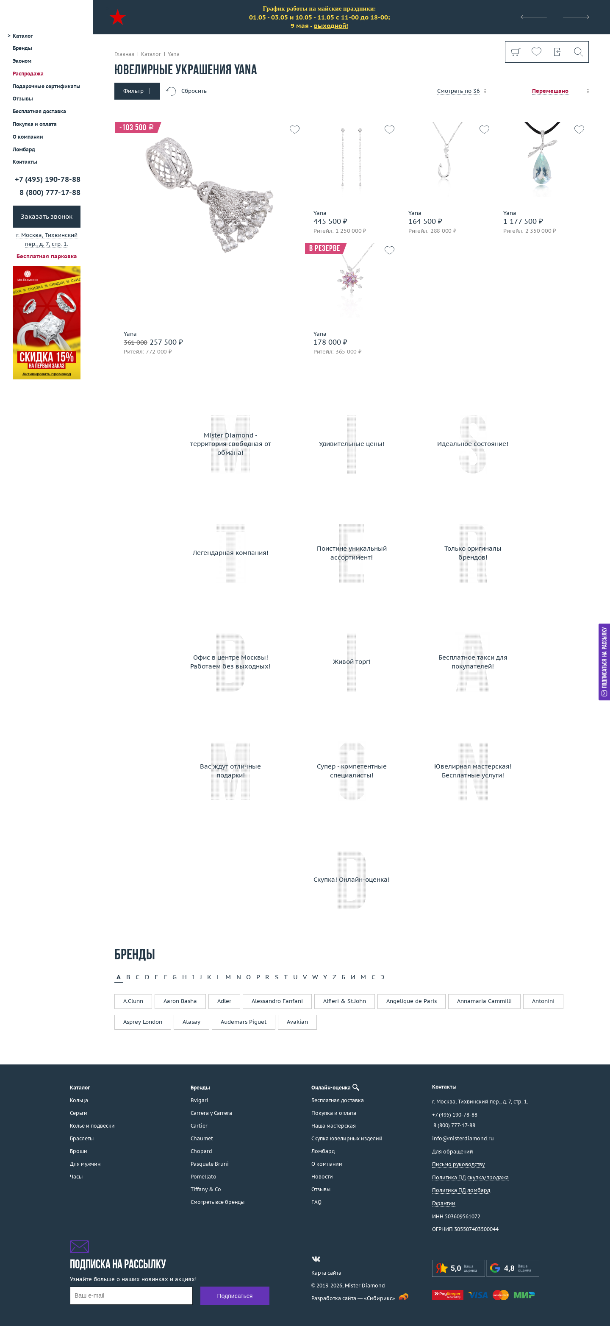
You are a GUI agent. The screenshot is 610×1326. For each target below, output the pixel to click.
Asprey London (142, 1021)
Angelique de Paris (411, 1001)
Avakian (297, 1021)
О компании (28, 137)
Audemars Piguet (243, 1021)
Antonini (543, 1001)
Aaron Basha (180, 1001)
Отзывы (23, 98)
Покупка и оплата (35, 124)
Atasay (191, 1021)
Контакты (25, 162)
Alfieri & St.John (344, 1001)
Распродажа (28, 73)
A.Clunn (133, 1001)
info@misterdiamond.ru (463, 1138)
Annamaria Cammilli (484, 1001)
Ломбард (24, 149)
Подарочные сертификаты (46, 86)
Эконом (22, 61)
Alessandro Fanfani (277, 1001)
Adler (224, 1001)
